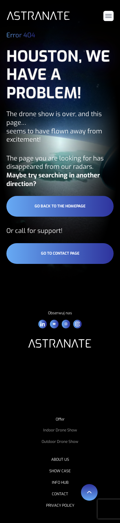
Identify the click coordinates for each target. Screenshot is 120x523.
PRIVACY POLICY (60, 505)
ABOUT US (60, 459)
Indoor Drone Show (60, 430)
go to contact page (60, 253)
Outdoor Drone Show (60, 441)
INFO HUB (60, 482)
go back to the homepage (60, 206)
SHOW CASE (60, 471)
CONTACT (60, 494)
